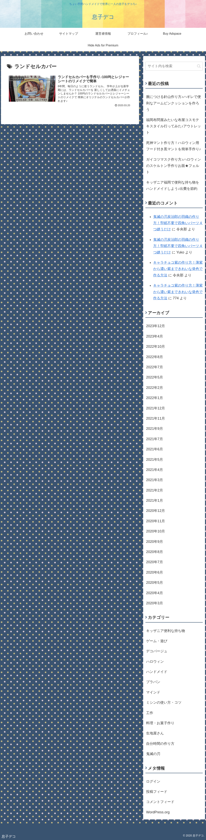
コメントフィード (160, 802)
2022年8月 (154, 357)
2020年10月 (155, 531)
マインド (153, 692)
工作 (149, 713)
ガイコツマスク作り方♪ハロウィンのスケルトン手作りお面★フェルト (173, 166)
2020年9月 (154, 542)
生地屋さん (155, 733)
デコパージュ (156, 651)
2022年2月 (154, 388)
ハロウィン (155, 661)
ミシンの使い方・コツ (163, 702)
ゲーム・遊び (156, 641)
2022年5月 (154, 377)
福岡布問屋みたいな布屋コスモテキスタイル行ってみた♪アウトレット (173, 126)
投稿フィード (156, 792)
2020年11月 (155, 521)
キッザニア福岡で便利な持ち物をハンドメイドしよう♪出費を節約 (172, 185)
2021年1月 (154, 500)
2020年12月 (155, 511)
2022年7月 (154, 367)
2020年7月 (154, 562)
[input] (174, 66)
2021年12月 (155, 408)
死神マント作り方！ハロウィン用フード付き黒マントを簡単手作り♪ (173, 146)
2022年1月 (154, 398)
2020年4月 (154, 593)
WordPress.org (158, 812)
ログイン (153, 781)
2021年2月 (154, 490)
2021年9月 (154, 429)
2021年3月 (154, 480)
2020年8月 (154, 552)
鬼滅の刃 (153, 754)
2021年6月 (154, 449)
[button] (198, 66)
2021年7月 (154, 439)
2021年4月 (154, 470)
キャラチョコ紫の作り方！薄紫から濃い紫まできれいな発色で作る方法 (178, 269)
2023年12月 (155, 326)
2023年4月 (154, 336)
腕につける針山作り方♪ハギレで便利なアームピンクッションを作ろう (173, 103)
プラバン (153, 682)
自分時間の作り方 (160, 744)
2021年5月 (154, 460)
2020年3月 (154, 603)
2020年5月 (154, 583)
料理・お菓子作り (160, 723)
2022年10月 (155, 346)
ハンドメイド (156, 672)
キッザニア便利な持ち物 (165, 631)
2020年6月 (154, 572)
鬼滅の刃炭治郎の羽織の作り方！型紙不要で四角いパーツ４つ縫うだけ (178, 223)
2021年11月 (155, 418)
